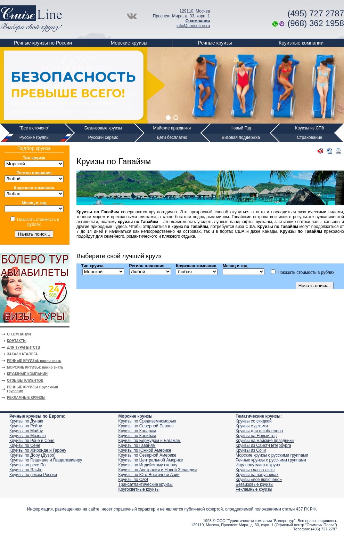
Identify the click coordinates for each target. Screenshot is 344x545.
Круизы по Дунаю (26, 421)
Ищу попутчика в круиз (258, 465)
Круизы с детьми (252, 426)
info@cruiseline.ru (193, 25)
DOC (329, 151)
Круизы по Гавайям (137, 445)
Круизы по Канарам (137, 430)
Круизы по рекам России (33, 474)
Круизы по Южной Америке (144, 450)
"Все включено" (34, 128)
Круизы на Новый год (256, 435)
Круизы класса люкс (255, 469)
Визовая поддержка (241, 137)
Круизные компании (301, 43)
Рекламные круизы (254, 489)
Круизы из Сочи (251, 450)
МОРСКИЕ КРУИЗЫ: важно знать (35, 367)
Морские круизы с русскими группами (272, 455)
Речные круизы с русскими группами (271, 460)
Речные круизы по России (43, 43)
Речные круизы (215, 43)
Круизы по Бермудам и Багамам (149, 440)
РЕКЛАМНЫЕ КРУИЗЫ (26, 398)
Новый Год (240, 128)
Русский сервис (103, 137)
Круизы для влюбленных (260, 430)
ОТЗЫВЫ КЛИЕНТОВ (25, 380)
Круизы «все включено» (259, 479)
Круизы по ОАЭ (133, 479)
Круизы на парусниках (257, 474)
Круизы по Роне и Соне (32, 440)
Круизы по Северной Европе (146, 426)
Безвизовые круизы (103, 128)
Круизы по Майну (26, 430)
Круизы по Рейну (25, 426)
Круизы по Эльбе (25, 469)
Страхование (309, 137)
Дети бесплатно (172, 137)
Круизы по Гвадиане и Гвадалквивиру (45, 460)
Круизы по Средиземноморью (147, 421)
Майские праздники (172, 128)
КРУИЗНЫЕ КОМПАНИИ (27, 374)
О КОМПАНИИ (19, 334)
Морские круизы (129, 43)
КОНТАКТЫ (16, 341)
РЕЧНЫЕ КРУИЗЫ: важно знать (34, 361)
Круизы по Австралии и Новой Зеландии (157, 469)
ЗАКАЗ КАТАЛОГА (22, 354)
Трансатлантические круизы (145, 484)
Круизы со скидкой (254, 421)
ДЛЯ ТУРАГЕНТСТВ (23, 347)
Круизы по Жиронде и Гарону (37, 450)
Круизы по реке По (27, 465)
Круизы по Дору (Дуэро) (32, 455)
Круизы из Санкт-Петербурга (263, 445)
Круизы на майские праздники (265, 440)
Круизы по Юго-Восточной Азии (149, 474)
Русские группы (34, 137)
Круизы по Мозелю (27, 435)
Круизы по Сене (24, 445)
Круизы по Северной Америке (147, 455)
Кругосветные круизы (138, 489)
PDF (320, 151)
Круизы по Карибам (137, 435)
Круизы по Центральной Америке (150, 460)
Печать (338, 151)
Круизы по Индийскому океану (148, 465)
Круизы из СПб (309, 128)
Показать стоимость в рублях (38, 222)
